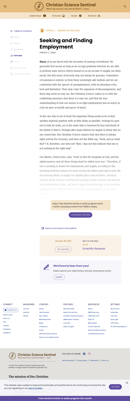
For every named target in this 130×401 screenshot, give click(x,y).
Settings (115, 303)
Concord (66, 322)
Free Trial (114, 315)
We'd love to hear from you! (70, 265)
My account (115, 308)
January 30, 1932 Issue (67, 30)
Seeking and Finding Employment (64, 43)
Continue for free (80, 214)
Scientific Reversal (93, 248)
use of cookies (35, 388)
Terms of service (68, 360)
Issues (41, 308)
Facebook (6, 328)
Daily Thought (68, 326)
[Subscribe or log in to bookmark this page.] (18, 49)
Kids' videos (43, 315)
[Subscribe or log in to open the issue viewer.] (19, 68)
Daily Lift (91, 318)
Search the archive (70, 311)
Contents (62, 249)
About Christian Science (97, 329)
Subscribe (114, 311)
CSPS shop (115, 322)
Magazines (28, 303)
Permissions (94, 360)
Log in (115, 6)
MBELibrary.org (93, 311)
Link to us (6, 317)
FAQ (4, 321)
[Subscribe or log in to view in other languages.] (21, 74)
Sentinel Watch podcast (48, 333)
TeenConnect (44, 311)
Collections (43, 326)
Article (49, 30)
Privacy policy (82, 360)
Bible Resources (45, 318)
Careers (6, 325)
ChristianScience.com (96, 333)
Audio (41, 329)
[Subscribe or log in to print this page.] (15, 62)
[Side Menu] (5, 6)
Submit (57, 276)
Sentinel (26, 311)
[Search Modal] (125, 6)
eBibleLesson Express (71, 318)
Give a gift (114, 318)
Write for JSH (7, 314)
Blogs (41, 322)
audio (49, 336)
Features (68, 303)
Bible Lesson (92, 322)
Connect (8, 303)
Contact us (11, 309)
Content (43, 303)
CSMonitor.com (94, 315)
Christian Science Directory (73, 315)
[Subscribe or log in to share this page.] (16, 43)
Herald (25, 315)
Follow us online (71, 353)
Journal (26, 308)
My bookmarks (68, 308)
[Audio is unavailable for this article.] (15, 37)
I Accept (115, 386)
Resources (93, 303)
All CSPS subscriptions (119, 326)
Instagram (7, 332)
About (90, 308)
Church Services (94, 326)
